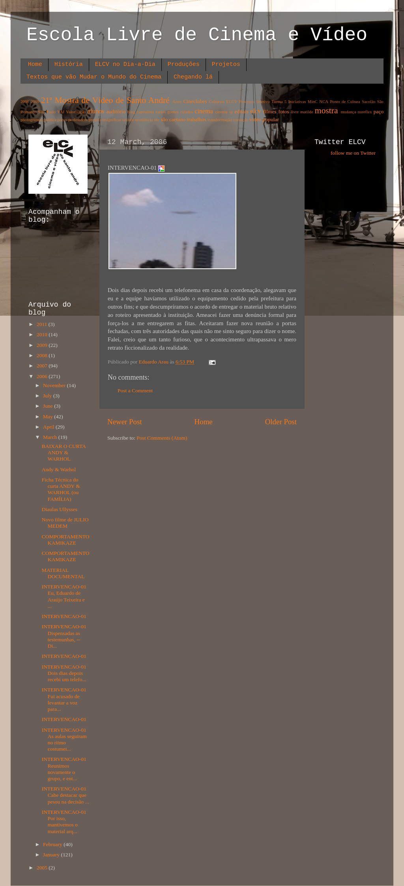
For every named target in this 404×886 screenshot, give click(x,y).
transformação (220, 119)
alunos (96, 111)
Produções (184, 64)
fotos (284, 111)
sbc (156, 119)
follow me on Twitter (353, 153)
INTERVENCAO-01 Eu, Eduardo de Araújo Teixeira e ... (64, 596)
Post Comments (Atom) (162, 438)
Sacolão (368, 101)
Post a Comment (135, 390)
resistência (144, 119)
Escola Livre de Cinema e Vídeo (196, 35)
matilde (306, 111)
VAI (60, 111)
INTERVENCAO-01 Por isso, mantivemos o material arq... (64, 821)
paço (378, 111)
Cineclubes (195, 101)
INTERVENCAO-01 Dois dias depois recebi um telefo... (64, 673)
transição (241, 119)
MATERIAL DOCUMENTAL (63, 573)
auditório (116, 111)
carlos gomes (166, 111)
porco (62, 119)
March (50, 437)
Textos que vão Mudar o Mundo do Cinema (93, 77)
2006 (43, 376)
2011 (43, 324)
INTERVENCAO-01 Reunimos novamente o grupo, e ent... (64, 768)
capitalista (145, 111)
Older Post (281, 422)
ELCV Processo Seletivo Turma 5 (256, 101)
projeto (95, 119)
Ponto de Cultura (345, 101)
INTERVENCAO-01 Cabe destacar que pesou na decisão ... (65, 795)
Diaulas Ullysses (60, 509)
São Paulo (47, 111)
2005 (43, 868)
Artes (176, 101)
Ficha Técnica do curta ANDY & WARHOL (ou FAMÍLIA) (61, 489)
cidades (186, 111)
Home (35, 64)
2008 (25, 101)
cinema (204, 111)
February (53, 844)
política (49, 119)
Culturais (217, 101)
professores (78, 119)
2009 (35, 101)
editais (241, 111)
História (68, 64)
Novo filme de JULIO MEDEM (65, 523)
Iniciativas (297, 101)
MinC (313, 101)
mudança (348, 111)
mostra (326, 110)
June (48, 406)
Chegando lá (193, 77)
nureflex (365, 111)
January (52, 855)
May (48, 417)
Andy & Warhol (59, 469)
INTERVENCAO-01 (64, 616)
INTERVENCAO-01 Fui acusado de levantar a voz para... (64, 699)
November (55, 385)
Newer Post (124, 422)
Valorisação (76, 111)
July (48, 396)
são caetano (173, 119)
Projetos (226, 64)
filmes (270, 111)
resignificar (111, 119)
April (49, 427)
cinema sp (224, 111)
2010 (43, 334)
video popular (264, 119)
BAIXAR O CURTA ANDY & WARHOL (64, 452)
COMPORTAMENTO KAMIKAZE (66, 540)
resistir (128, 119)
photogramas (32, 119)
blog (131, 111)
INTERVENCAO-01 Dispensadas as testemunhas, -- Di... (64, 636)
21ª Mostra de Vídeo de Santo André (105, 100)
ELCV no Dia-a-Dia (125, 64)
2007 (43, 366)
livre (295, 111)
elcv (256, 111)
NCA (323, 101)
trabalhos (196, 119)
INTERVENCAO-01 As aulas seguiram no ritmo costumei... (64, 739)
